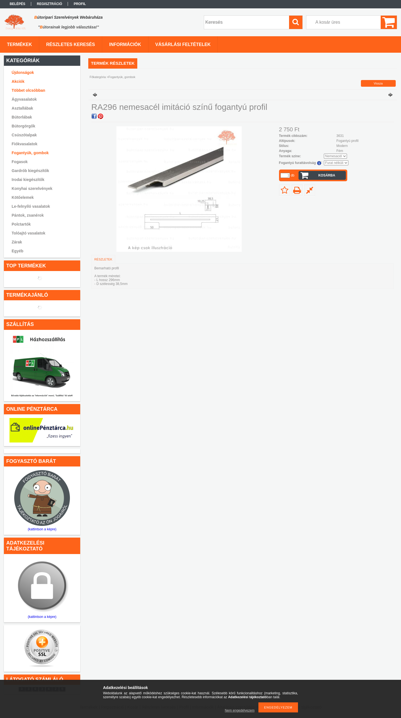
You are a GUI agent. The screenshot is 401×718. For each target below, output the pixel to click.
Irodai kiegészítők (28, 179)
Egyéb (17, 251)
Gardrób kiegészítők (30, 170)
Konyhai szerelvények (32, 188)
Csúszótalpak (24, 135)
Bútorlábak (22, 117)
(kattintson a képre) (42, 529)
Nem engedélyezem (240, 710)
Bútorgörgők (23, 126)
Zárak (17, 242)
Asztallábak (22, 108)
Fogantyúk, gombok (30, 153)
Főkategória (98, 77)
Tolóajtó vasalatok (28, 233)
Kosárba (326, 175)
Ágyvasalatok (24, 99)
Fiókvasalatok (25, 144)
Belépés (17, 4)
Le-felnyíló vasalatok (31, 206)
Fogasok (20, 161)
